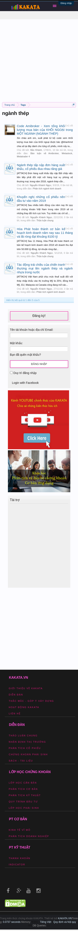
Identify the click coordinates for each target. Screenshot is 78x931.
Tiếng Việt (45, 922)
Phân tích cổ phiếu (25, 748)
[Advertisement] (39, 58)
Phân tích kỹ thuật (25, 795)
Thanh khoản (19, 858)
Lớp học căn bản (23, 782)
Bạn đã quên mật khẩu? (25, 354)
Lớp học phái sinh (24, 808)
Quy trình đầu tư (23, 801)
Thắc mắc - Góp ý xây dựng (31, 701)
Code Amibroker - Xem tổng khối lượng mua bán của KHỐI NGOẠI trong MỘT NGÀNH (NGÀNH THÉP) (45, 129)
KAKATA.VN (65, 918)
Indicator (17, 864)
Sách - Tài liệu (21, 760)
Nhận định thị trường (27, 742)
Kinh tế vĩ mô (20, 830)
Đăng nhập (66, 3)
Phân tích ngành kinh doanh (47, 188)
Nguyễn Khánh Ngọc (40, 185)
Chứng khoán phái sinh (28, 754)
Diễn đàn (16, 694)
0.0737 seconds (12, 922)
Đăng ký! (39, 316)
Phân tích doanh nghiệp (29, 836)
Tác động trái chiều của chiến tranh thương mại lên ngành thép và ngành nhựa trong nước (45, 268)
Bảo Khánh (36, 150)
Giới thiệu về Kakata (26, 688)
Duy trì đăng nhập (23, 373)
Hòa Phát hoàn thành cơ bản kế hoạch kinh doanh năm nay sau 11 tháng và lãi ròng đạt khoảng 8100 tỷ (45, 232)
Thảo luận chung (44, 220)
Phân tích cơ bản (23, 789)
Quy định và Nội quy (64, 922)
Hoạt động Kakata (24, 707)
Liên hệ (15, 713)
